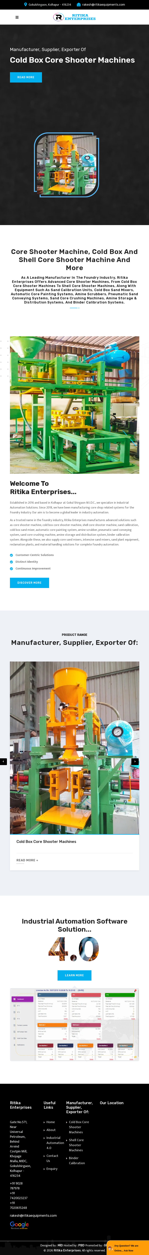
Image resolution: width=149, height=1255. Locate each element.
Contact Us (52, 1158)
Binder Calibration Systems (77, 1163)
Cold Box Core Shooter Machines (46, 841)
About (51, 1130)
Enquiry (52, 1169)
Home (50, 1122)
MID (61, 1245)
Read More (25, 77)
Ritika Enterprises (67, 1250)
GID (106, 1245)
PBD (81, 1245)
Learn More (74, 975)
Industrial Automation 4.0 (55, 1143)
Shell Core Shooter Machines (76, 1145)
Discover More (29, 582)
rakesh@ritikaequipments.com (103, 4)
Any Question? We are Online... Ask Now (126, 1248)
